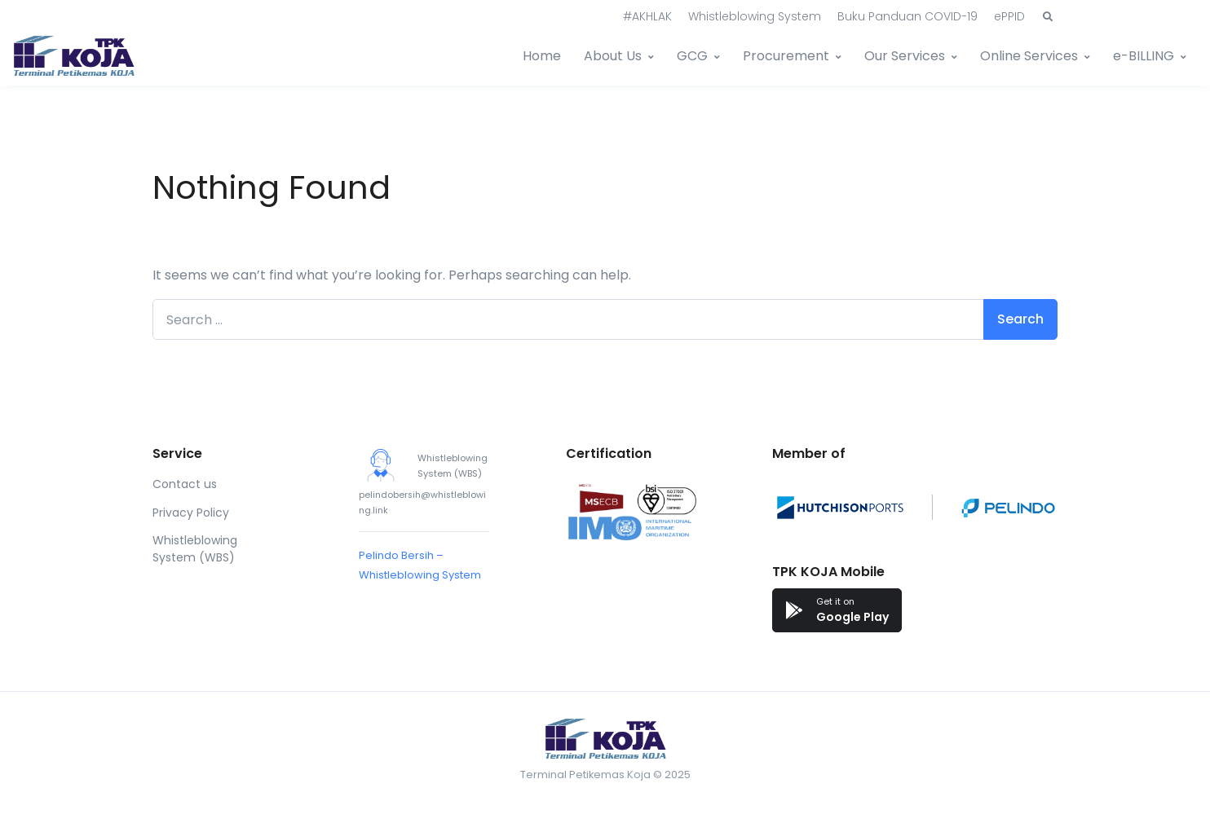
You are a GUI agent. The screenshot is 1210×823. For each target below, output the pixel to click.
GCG (692, 55)
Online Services (1029, 55)
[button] (1048, 17)
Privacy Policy (190, 512)
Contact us (184, 484)
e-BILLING (1143, 55)
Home (542, 55)
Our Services (904, 55)
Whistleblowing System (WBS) (194, 549)
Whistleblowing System (754, 16)
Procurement (786, 55)
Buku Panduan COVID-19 (907, 16)
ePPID (1009, 16)
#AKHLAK (647, 16)
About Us (613, 55)
